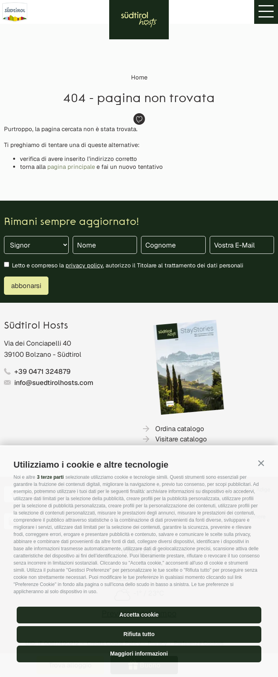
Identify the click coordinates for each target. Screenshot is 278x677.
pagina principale (71, 166)
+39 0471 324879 (42, 371)
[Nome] (105, 245)
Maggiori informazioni (139, 653)
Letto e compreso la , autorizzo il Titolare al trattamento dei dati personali (127, 265)
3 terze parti (50, 477)
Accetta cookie (139, 614)
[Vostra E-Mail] (242, 245)
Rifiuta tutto (139, 634)
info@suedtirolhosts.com (53, 382)
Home (139, 77)
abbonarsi (26, 285)
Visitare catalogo (181, 439)
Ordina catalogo (179, 428)
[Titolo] (36, 245)
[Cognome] (173, 245)
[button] (261, 463)
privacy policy (84, 265)
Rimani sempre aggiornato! (71, 222)
